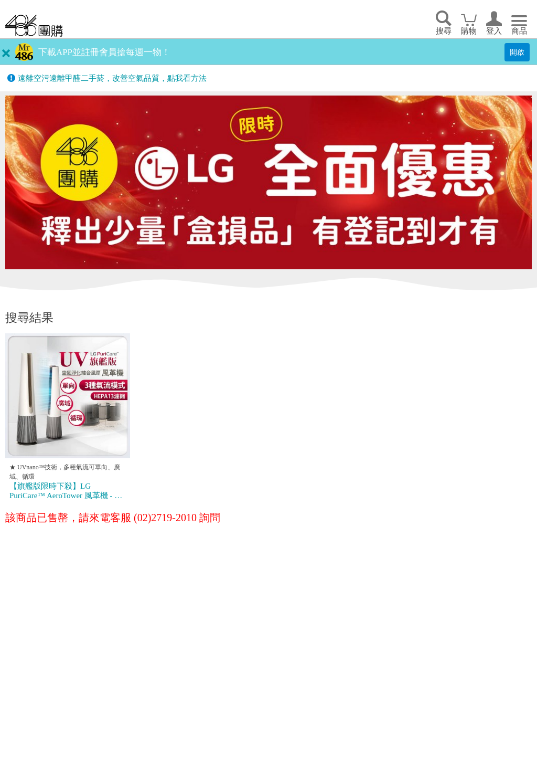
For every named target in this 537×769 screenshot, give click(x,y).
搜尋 (444, 31)
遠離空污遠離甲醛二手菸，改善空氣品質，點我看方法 (112, 78)
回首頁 (34, 25)
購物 (469, 31)
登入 (494, 31)
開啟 (517, 52)
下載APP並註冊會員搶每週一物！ (104, 52)
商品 (519, 31)
